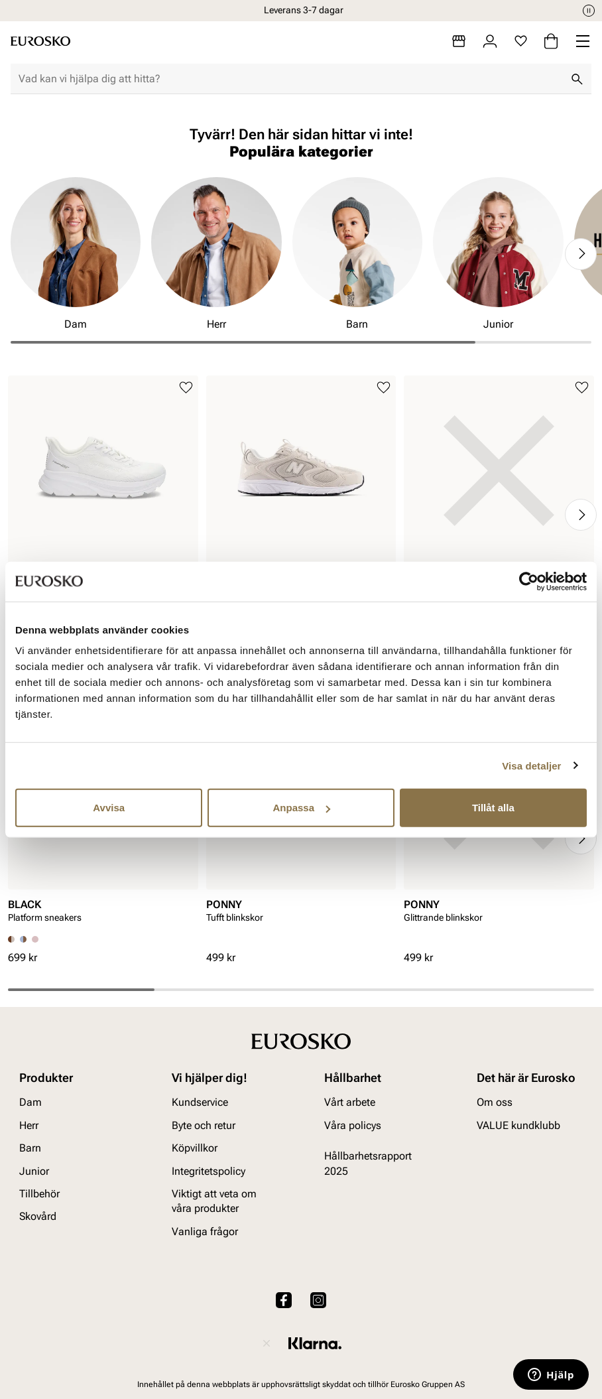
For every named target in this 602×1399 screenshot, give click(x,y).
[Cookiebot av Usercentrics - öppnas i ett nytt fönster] (529, 581)
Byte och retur (203, 1125)
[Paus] (588, 10)
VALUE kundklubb (518, 1125)
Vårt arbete (349, 1103)
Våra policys (352, 1125)
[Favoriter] (521, 41)
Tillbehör (39, 1193)
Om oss (494, 1103)
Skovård (37, 1217)
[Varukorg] (551, 41)
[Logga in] (490, 41)
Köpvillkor (194, 1148)
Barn (30, 1148)
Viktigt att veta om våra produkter (214, 1201)
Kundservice (200, 1103)
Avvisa (109, 807)
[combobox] (290, 79)
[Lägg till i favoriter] (186, 388)
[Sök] (576, 79)
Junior (34, 1171)
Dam (30, 1103)
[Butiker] (459, 41)
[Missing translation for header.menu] (582, 41)
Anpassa (301, 807)
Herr (28, 1125)
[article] (103, 491)
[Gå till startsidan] (40, 41)
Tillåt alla (493, 807)
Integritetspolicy (208, 1171)
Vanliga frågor (205, 1231)
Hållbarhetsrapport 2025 (368, 1163)
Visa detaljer (531, 765)
